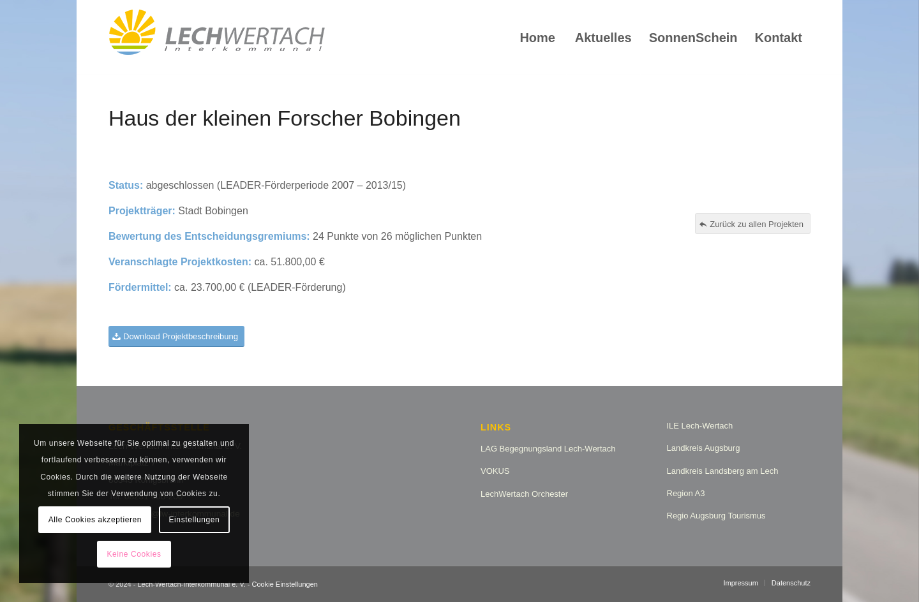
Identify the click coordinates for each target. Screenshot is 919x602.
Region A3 (686, 493)
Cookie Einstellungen (285, 584)
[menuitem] (537, 38)
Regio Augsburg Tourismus (716, 515)
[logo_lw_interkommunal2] (216, 38)
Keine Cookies (134, 554)
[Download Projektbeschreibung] (176, 336)
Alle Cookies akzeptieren (95, 519)
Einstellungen (194, 519)
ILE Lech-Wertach (700, 425)
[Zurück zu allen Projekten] (753, 224)
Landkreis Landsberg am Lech (723, 471)
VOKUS (495, 471)
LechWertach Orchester (524, 494)
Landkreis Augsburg (703, 448)
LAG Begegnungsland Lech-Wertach (548, 448)
